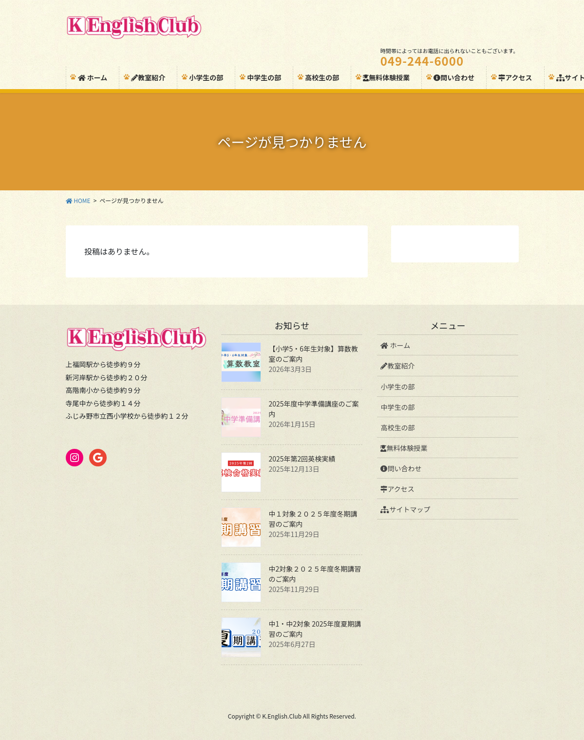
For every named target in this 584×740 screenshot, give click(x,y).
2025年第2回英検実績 (301, 458)
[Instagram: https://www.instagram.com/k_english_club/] (74, 457)
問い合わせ (400, 468)
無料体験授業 (403, 448)
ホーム (395, 345)
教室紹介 (397, 365)
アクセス (397, 489)
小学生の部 (397, 386)
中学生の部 (397, 407)
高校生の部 (397, 427)
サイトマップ (405, 509)
